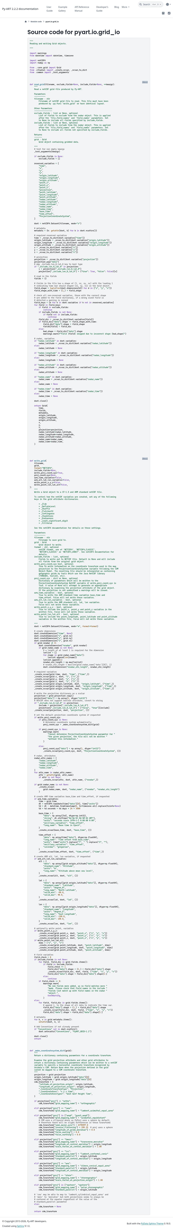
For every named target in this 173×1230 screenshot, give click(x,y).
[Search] (150, 4)
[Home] (26, 21)
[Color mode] (168, 4)
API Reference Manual (82, 8)
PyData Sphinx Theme (152, 1223)
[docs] (145, 82)
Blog (116, 6)
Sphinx (20, 1226)
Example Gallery (62, 8)
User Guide (49, 8)
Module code (36, 21)
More (125, 6)
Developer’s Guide (102, 8)
